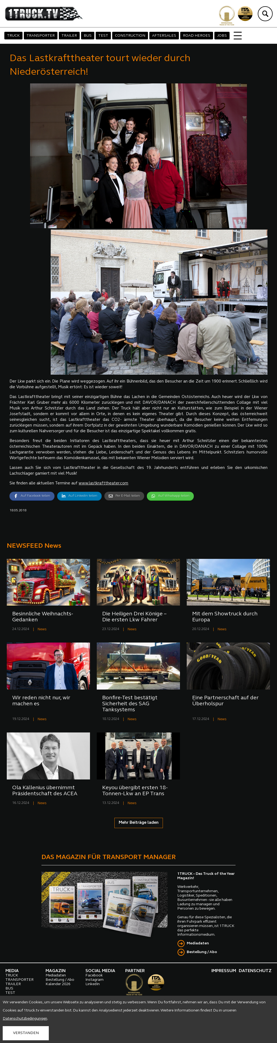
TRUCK (13, 36)
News (42, 629)
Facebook (94, 975)
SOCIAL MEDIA (100, 971)
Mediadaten (198, 943)
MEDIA (12, 971)
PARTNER (135, 971)
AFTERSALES (164, 36)
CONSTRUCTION (130, 36)
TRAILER (69, 36)
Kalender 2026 (58, 984)
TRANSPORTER (41, 36)
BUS (88, 36)
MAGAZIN (56, 971)
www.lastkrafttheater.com (103, 483)
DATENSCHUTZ (255, 971)
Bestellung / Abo (202, 952)
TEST (103, 36)
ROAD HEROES (196, 36)
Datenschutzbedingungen (25, 1019)
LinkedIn (92, 984)
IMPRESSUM (223, 971)
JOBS (222, 36)
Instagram (94, 980)
